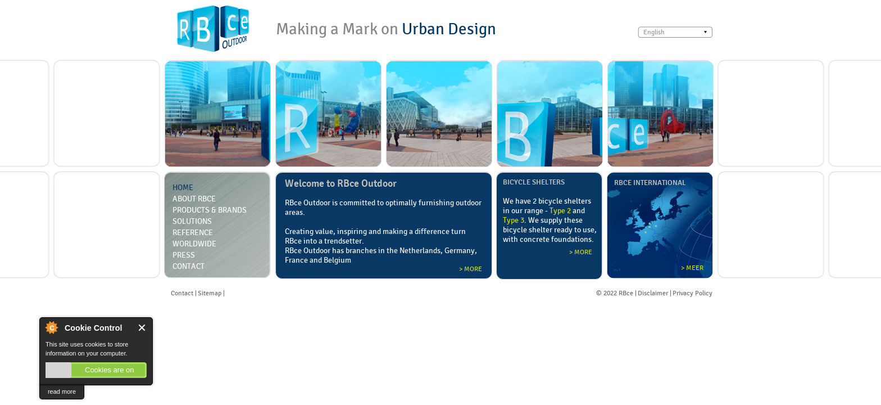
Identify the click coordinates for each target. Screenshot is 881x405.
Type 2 (560, 210)
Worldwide (194, 243)
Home (182, 187)
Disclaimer (653, 293)
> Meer (692, 268)
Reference (192, 232)
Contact (188, 266)
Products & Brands (209, 209)
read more (62, 391)
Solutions (192, 221)
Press (183, 254)
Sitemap (209, 293)
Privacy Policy (692, 293)
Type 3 (513, 219)
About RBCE (194, 198)
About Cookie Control (51, 327)
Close (142, 327)
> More (470, 269)
